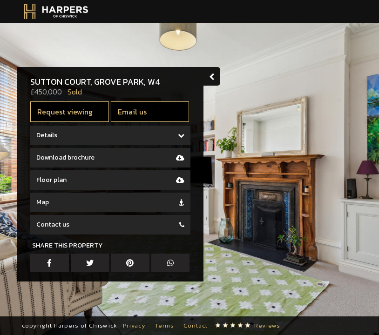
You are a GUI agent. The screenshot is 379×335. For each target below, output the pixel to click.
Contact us (56, 224)
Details (50, 135)
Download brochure (69, 157)
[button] (21, 307)
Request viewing (68, 111)
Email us (136, 111)
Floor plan (55, 180)
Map (46, 202)
